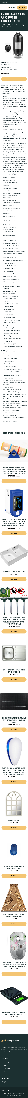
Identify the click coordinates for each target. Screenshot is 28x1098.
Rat (16, 62)
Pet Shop (22, 7)
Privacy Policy (11, 1095)
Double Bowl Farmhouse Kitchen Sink (14, 572)
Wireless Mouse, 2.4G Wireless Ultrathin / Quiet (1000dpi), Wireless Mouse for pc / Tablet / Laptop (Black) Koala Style (14, 964)
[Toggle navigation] (3, 7)
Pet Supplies (7, 1068)
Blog (5, 1071)
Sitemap (18, 1095)
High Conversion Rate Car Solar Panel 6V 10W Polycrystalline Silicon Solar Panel (14, 720)
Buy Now (14, 79)
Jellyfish (6, 1065)
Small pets (11, 62)
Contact (10, 1093)
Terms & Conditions (18, 1093)
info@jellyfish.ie (5, 2)
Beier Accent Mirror (14, 820)
